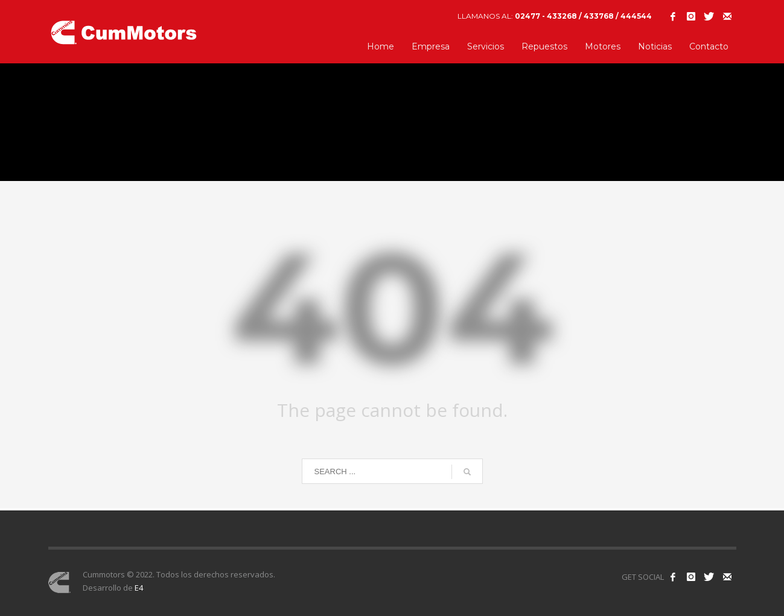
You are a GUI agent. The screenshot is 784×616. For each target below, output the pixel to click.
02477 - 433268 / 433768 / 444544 (583, 16)
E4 (139, 587)
